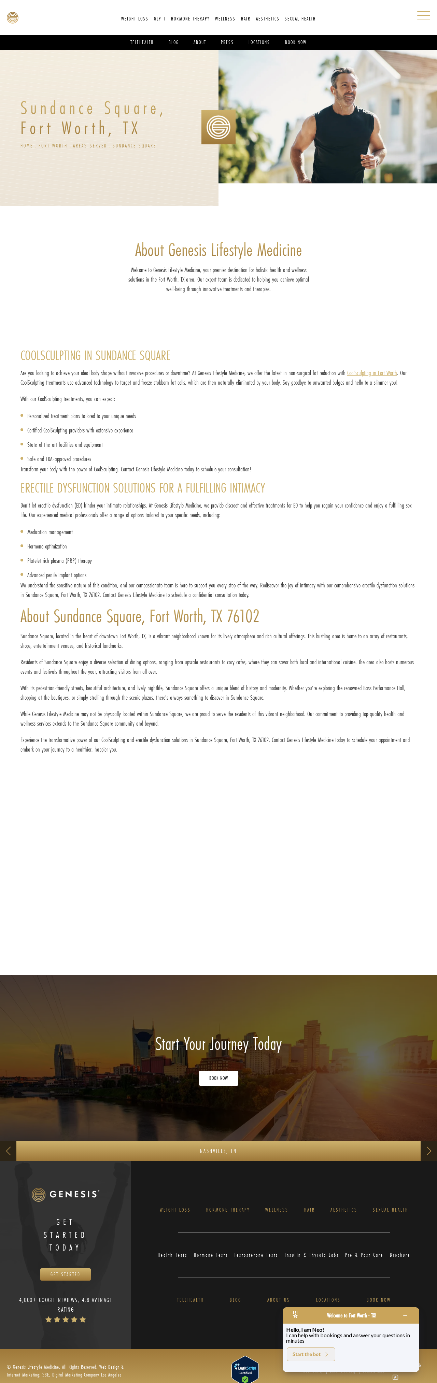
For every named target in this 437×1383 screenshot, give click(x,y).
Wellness (278, 1212)
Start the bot (311, 1354)
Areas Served (95, 146)
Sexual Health (390, 1212)
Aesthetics (343, 1212)
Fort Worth (55, 146)
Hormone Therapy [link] (190, 18)
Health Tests (171, 1258)
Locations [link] (259, 42)
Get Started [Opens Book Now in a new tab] (66, 1278)
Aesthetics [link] (268, 18)
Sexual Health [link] (300, 18)
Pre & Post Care (366, 1258)
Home (27, 146)
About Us (278, 1304)
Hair (310, 1212)
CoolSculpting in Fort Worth (372, 373)
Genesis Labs (374, 1375)
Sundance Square (142, 146)
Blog (235, 1304)
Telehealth (190, 1304)
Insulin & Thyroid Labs (312, 1258)
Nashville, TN (218, 1152)
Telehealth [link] (142, 42)
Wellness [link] (225, 18)
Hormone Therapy (228, 1212)
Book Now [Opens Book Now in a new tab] (218, 1079)
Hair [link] (246, 18)
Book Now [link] (296, 42)
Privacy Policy (311, 1375)
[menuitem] (135, 18)
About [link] (200, 42)
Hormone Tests (209, 1258)
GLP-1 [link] (160, 18)
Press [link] (227, 42)
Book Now (379, 1304)
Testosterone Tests (255, 1258)
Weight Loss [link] (135, 18)
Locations (328, 1304)
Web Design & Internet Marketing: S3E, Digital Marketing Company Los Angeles (65, 1375)
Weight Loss (174, 1212)
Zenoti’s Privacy (343, 1375)
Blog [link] (174, 42)
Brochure (402, 1258)
